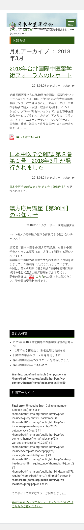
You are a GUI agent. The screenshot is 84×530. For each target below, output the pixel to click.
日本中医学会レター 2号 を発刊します (37, 355)
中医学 (31, 26)
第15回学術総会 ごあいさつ (30, 365)
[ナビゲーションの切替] (71, 23)
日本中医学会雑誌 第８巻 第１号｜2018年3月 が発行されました (41, 161)
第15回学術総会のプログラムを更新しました (41, 360)
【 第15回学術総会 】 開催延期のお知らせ (39, 350)
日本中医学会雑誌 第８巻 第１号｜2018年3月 (38, 186)
